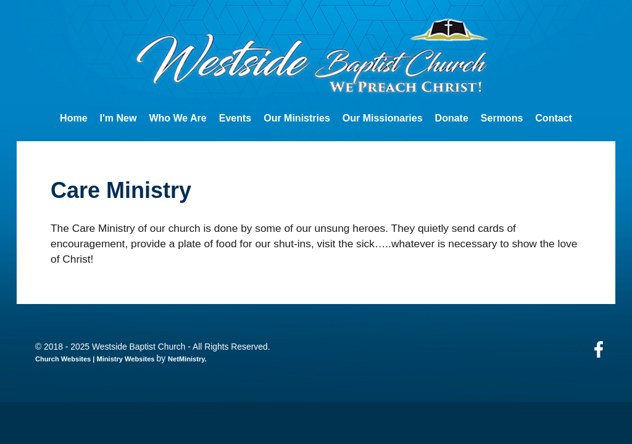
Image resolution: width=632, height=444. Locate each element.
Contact (553, 118)
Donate (451, 118)
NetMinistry (186, 359)
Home (73, 118)
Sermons (502, 118)
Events (235, 118)
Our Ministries (297, 118)
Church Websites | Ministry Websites (96, 359)
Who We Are (177, 118)
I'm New (118, 118)
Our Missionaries (383, 118)
